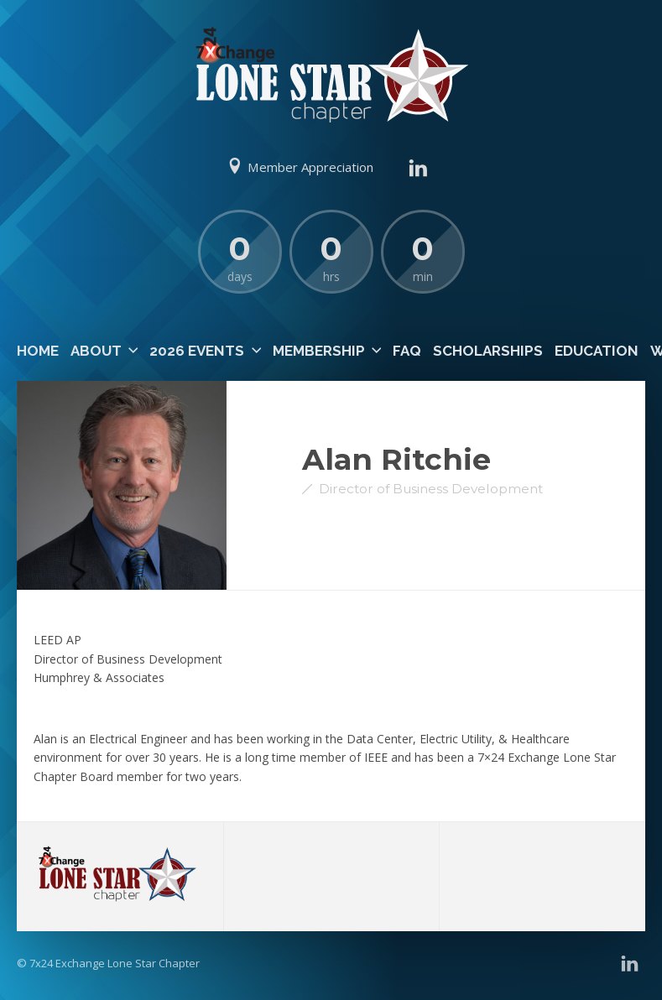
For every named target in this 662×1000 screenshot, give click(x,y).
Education (597, 350)
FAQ (407, 350)
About (96, 350)
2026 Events (196, 350)
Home (38, 350)
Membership (319, 350)
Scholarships (488, 350)
